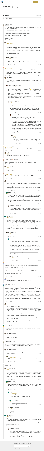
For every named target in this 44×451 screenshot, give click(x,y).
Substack (16, 448)
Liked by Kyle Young (10, 43)
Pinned (6, 25)
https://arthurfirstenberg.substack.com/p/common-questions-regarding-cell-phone (22, 228)
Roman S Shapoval (8, 159)
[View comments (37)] (15, 7)
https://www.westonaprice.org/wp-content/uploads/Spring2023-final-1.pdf (24, 252)
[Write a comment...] (23, 20)
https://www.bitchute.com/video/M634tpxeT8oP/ (19, 394)
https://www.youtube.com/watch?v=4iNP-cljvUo (17, 35)
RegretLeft (7, 262)
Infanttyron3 (7, 146)
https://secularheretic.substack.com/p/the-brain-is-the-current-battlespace (21, 315)
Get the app (27, 446)
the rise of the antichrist (8, 6)
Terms (24, 443)
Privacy (21, 443)
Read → (4, 11)
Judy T (9, 192)
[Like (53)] (13, 7)
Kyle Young (5, 7)
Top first (39, 15)
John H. (6, 325)
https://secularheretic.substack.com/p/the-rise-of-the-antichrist (17, 30)
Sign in (40, 1)
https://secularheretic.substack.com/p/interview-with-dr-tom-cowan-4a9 (25, 258)
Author (10, 58)
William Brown (9, 42)
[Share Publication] (31, 2)
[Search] (29, 2)
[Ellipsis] (41, 24)
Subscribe (35, 1)
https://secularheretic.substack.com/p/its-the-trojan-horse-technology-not (20, 313)
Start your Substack (19, 446)
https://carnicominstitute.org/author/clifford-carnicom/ (19, 33)
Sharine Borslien (8, 67)
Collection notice (28, 443)
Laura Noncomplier (8, 341)
